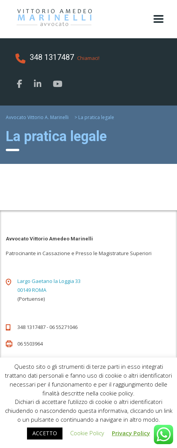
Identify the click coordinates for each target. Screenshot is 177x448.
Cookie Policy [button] (87, 433)
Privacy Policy (131, 433)
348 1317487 (52, 57)
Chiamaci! (88, 58)
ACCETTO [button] (44, 433)
